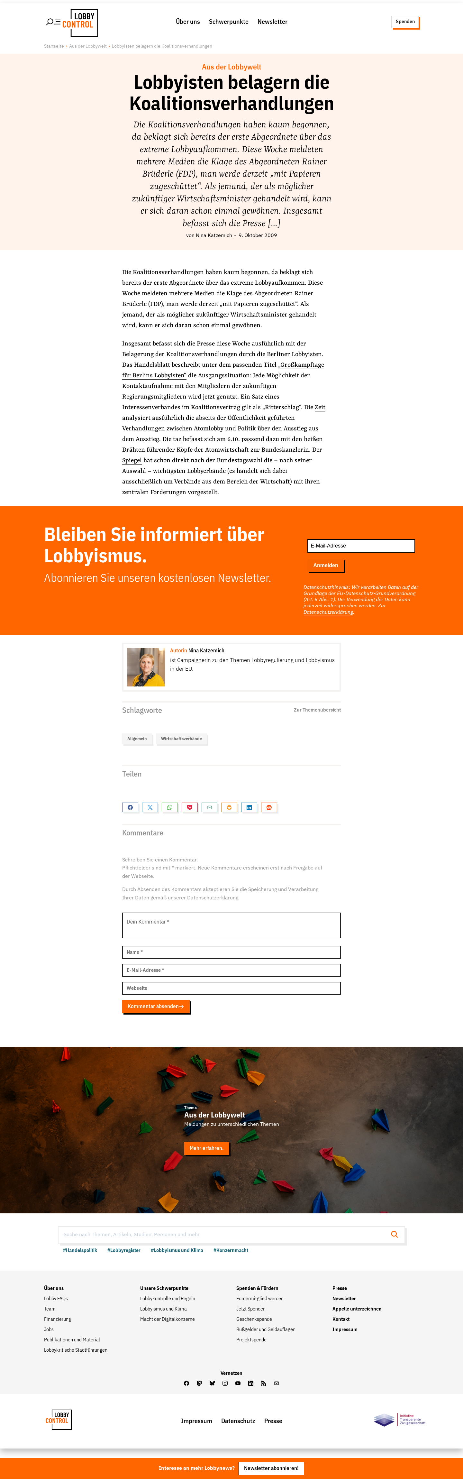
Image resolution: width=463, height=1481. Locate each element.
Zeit (320, 407)
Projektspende (251, 1341)
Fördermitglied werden (260, 1300)
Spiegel (132, 461)
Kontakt (341, 1320)
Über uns (188, 22)
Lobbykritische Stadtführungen (75, 1351)
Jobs (49, 1331)
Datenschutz (238, 1422)
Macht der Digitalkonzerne (167, 1320)
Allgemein (137, 739)
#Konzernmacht (230, 1252)
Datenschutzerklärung (328, 612)
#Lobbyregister (124, 1252)
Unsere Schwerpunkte (164, 1289)
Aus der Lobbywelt (88, 46)
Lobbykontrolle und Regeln (167, 1300)
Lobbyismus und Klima (163, 1310)
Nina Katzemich (214, 236)
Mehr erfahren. (207, 1149)
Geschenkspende (254, 1320)
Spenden (404, 21)
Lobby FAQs (56, 1300)
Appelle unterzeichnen (357, 1310)
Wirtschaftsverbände (181, 739)
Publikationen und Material (72, 1341)
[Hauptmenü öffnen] (53, 22)
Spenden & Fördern (257, 1289)
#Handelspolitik (80, 1252)
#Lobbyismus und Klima (177, 1252)
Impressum (345, 1331)
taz (177, 439)
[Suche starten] (396, 1236)
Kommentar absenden (156, 1007)
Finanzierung (57, 1320)
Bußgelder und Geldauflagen (265, 1331)
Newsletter (272, 22)
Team (50, 1310)
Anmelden (325, 566)
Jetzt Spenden (251, 1310)
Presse (339, 1289)
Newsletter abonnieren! (271, 1470)
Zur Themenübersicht (317, 710)
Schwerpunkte (229, 22)
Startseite (54, 46)
